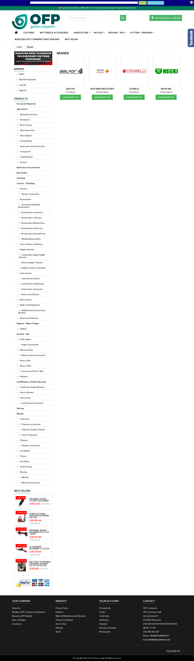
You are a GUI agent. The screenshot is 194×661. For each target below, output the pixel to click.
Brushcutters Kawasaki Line (33, 233)
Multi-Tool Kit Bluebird (30, 305)
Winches (23, 472)
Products (21, 98)
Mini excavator (26, 350)
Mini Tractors (26, 299)
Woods (98, 32)
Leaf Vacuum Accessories (32, 403)
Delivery (59, 612)
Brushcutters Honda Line (32, 228)
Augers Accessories (29, 344)
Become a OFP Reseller (22, 616)
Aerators (24, 188)
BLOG (58, 632)
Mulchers (24, 376)
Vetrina (20, 408)
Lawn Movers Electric (30, 278)
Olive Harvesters (27, 130)
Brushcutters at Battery (31, 217)
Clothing (28, 32)
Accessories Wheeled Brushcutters (29, 205)
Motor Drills (25, 360)
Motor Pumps (26, 125)
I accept (142, 3)
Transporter (25, 151)
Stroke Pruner (26, 466)
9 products (134, 92)
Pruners (23, 456)
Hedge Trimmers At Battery (33, 268)
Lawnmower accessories (32, 289)
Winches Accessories (30, 482)
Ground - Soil (116, 32)
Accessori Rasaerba (26, 104)
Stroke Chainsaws (29, 435)
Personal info (105, 608)
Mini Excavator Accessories (33, 355)
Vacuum (23, 162)
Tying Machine (26, 157)
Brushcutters (25, 199)
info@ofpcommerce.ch (159, 639)
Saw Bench (24, 461)
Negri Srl (23, 90)
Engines (23, 328)
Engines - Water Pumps (28, 323)
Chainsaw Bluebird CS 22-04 (39, 548)
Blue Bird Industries (27, 79)
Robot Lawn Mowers (29, 318)
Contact (149, 600)
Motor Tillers (26, 366)
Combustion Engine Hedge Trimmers (31, 256)
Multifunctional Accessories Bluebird (31, 311)
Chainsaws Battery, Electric (33, 429)
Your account (109, 600)
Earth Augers (25, 339)
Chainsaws (24, 419)
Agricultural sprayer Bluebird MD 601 (39, 515)
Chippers (24, 440)
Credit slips (104, 616)
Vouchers (103, 624)
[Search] (97, 18)
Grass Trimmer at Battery (31, 244)
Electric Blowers (27, 392)
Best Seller (71, 39)
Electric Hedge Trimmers (32, 262)
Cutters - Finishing (141, 32)
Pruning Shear (26, 141)
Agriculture (81, 32)
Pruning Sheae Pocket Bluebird (39, 500)
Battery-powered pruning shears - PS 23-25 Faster (40, 563)
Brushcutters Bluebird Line (32, 223)
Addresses (104, 620)
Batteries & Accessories (54, 32)
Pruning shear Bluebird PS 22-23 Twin (39, 532)
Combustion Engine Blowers (32, 387)
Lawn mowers (26, 273)
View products (70, 97)
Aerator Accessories (30, 194)
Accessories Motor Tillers (32, 371)
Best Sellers (22, 490)
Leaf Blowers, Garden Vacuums (31, 382)
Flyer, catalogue (19, 620)
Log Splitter (25, 451)
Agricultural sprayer (28, 114)
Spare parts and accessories (32, 146)
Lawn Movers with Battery (33, 284)
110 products (166, 92)
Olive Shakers (26, 135)
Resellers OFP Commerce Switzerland (37, 39)
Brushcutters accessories (32, 212)
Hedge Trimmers (27, 249)
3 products (70, 92)
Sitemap (59, 628)
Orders (102, 612)
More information (155, 3)
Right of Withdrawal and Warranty (71, 616)
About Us (16, 608)
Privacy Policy (62, 608)
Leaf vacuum (25, 397)
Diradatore (25, 119)
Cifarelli (22, 85)
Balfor (21, 74)
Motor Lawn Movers (30, 294)
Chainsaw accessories (30, 424)
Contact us (17, 624)
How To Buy (61, 624)
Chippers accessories (30, 445)
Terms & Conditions (64, 620)
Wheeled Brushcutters (31, 239)
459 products (102, 92)
